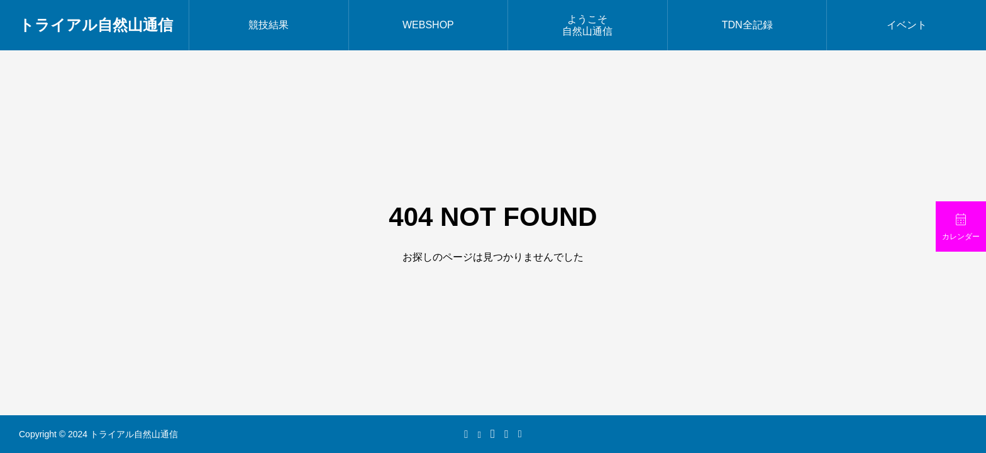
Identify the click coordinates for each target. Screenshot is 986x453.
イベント (907, 25)
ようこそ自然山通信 (587, 25)
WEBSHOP (428, 25)
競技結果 (268, 25)
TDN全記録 (747, 25)
